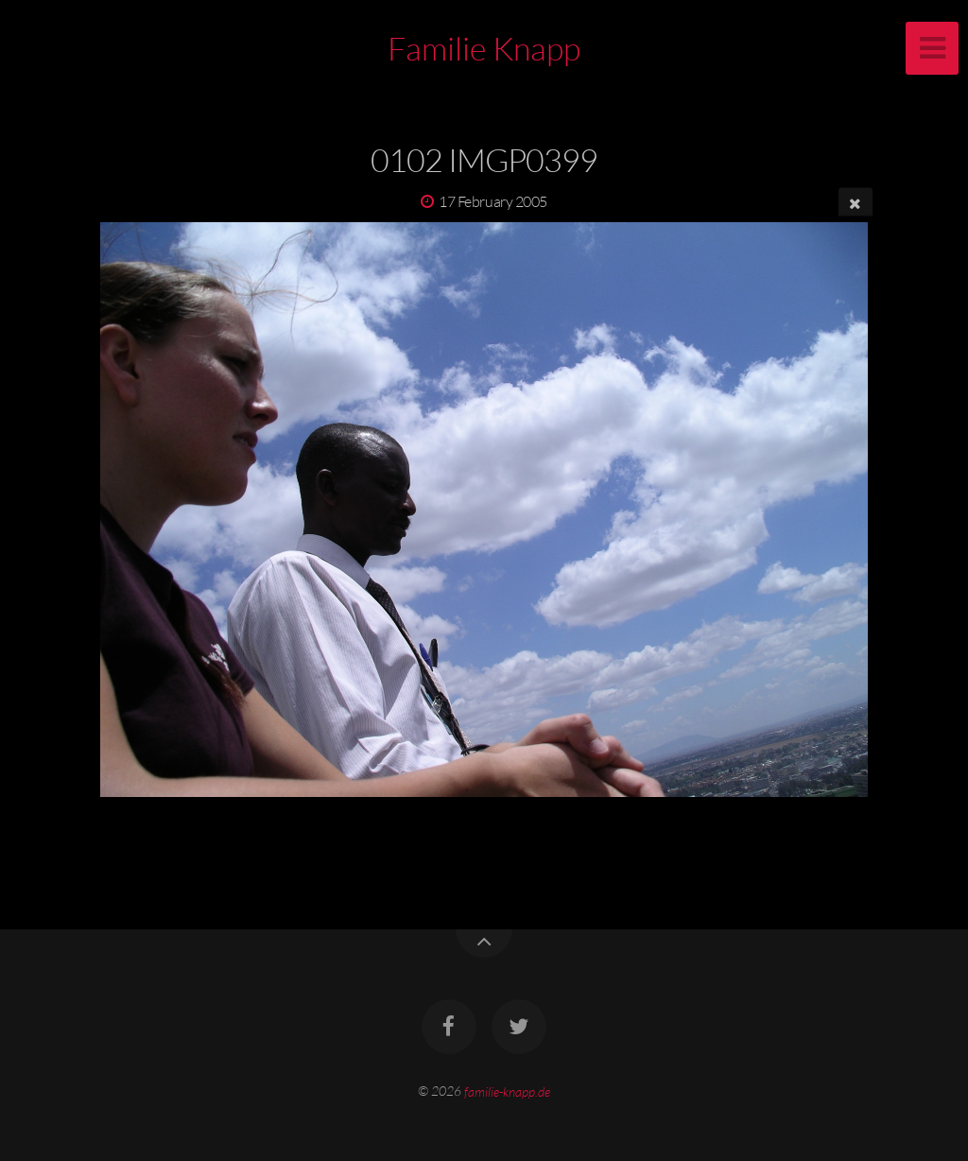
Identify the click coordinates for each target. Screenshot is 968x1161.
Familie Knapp (484, 48)
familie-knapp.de (507, 1091)
